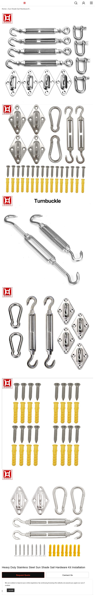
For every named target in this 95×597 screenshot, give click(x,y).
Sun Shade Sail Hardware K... (19, 9)
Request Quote (23, 575)
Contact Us (67, 575)
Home (4, 9)
